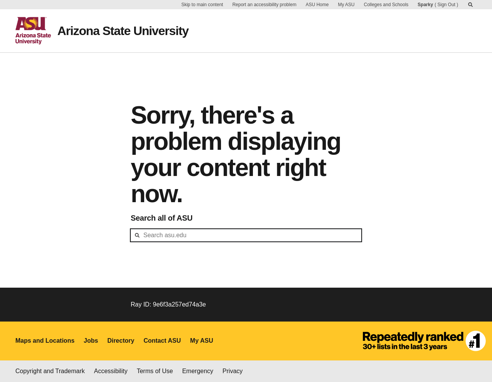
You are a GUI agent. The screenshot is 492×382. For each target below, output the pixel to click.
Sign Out (446, 4)
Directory (120, 340)
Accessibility (111, 371)
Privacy (233, 371)
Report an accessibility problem (264, 4)
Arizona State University (122, 31)
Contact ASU (162, 340)
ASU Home (317, 4)
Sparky (425, 4)
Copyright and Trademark (50, 371)
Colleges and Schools (386, 4)
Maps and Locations (45, 340)
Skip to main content (202, 4)
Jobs (91, 340)
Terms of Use (155, 371)
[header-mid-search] (246, 235)
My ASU (346, 4)
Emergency (197, 371)
